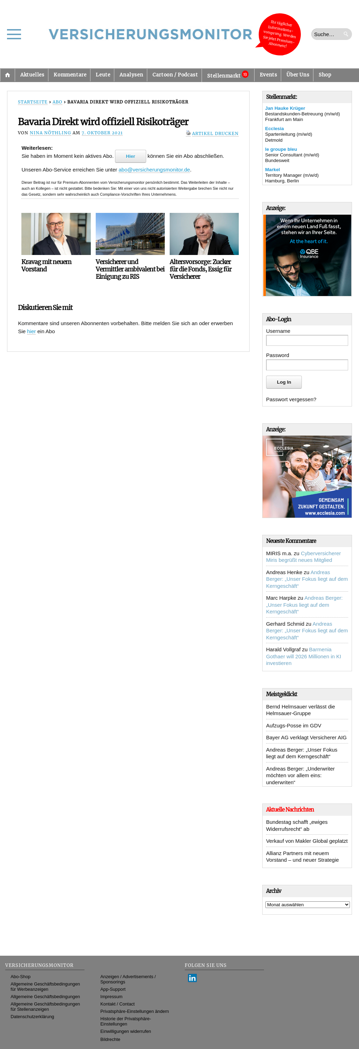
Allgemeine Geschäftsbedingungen (45, 996)
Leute (103, 75)
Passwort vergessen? (291, 399)
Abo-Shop (21, 976)
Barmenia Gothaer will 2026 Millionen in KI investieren (303, 656)
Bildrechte (110, 1039)
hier (31, 331)
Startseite (7, 75)
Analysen (131, 75)
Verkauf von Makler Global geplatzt (307, 841)
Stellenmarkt (227, 74)
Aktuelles (32, 75)
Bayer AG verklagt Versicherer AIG (306, 737)
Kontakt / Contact (117, 1004)
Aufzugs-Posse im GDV (293, 725)
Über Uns (297, 75)
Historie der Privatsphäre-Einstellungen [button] (125, 1021)
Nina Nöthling (50, 132)
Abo (57, 102)
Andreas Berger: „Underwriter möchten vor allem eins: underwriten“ (300, 775)
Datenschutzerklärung (32, 1016)
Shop (325, 75)
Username (278, 331)
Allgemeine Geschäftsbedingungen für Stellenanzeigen (45, 1006)
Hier (130, 156)
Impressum (111, 996)
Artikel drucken (215, 133)
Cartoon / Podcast (175, 75)
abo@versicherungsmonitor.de (154, 170)
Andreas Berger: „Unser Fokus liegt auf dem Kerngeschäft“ (307, 579)
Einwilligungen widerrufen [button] (125, 1031)
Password (277, 355)
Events (268, 75)
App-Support (113, 989)
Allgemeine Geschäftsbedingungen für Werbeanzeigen (45, 986)
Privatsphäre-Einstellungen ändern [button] (134, 1011)
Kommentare (70, 75)
